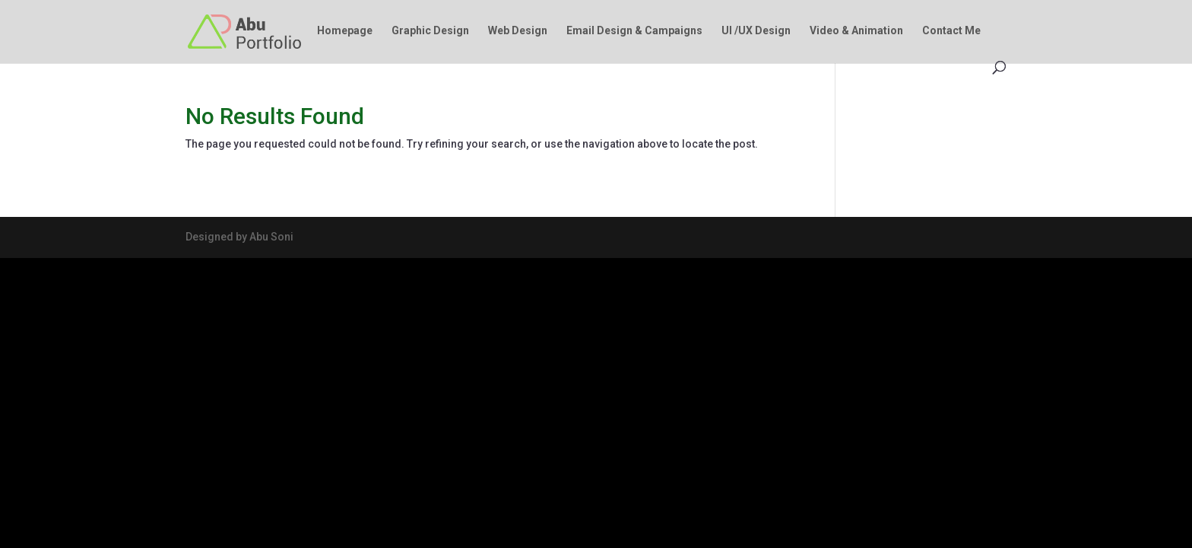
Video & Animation (856, 31)
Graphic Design (430, 31)
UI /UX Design (756, 31)
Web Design (517, 31)
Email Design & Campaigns (634, 31)
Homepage (344, 31)
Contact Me (951, 31)
